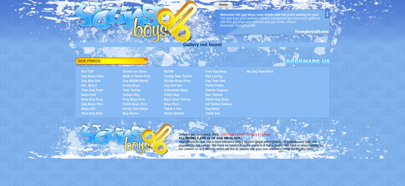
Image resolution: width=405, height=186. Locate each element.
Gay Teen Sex (215, 81)
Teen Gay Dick (92, 113)
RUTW (168, 71)
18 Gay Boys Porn (177, 81)
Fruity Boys (131, 85)
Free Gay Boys (216, 71)
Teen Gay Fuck (92, 90)
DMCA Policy (248, 134)
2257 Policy (228, 134)
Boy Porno (130, 113)
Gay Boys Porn (92, 76)
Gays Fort (88, 95)
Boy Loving (213, 76)
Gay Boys (212, 109)
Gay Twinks (213, 95)
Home (223, 4)
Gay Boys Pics (92, 104)
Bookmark (308, 61)
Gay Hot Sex (173, 85)
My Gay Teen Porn (260, 71)
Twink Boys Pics (135, 104)
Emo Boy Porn (92, 99)
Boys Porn (172, 104)
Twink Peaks (214, 85)
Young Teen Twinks (178, 76)
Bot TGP (87, 71)
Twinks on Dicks (135, 71)
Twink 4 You (173, 109)
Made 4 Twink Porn (137, 76)
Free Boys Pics (134, 99)
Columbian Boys (176, 90)
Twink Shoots (174, 113)
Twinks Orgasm (216, 90)
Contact (265, 134)
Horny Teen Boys (135, 109)
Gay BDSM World (135, 81)
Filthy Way (172, 95)
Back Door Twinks (177, 99)
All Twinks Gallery (218, 104)
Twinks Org (131, 95)
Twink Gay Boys (217, 99)
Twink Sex (212, 113)
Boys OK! (88, 109)
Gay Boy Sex (90, 81)
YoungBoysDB (139, 19)
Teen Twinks (132, 90)
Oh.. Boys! (89, 85)
